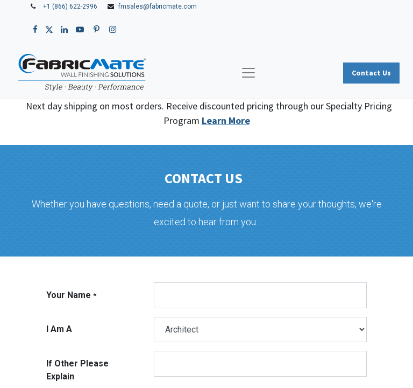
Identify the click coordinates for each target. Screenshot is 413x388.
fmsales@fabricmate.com (157, 6)
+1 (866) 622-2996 (70, 6)
